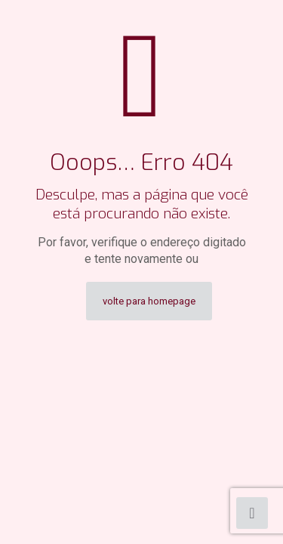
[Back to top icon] (252, 513)
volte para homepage (149, 301)
